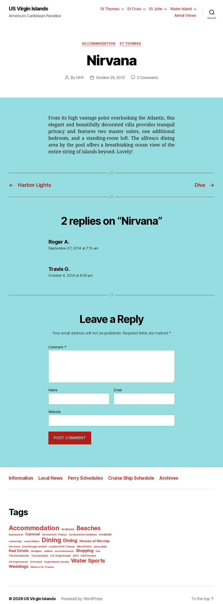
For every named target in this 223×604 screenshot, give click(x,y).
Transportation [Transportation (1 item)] (104, 549)
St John (157, 9)
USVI (82, 77)
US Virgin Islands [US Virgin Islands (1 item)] (63, 553)
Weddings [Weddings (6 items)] (52, 559)
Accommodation (99, 43)
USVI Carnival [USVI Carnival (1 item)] (44, 553)
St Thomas (113, 9)
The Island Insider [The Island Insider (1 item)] (85, 549)
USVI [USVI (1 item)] (32, 553)
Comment (56, 347)
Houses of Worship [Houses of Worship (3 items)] (75, 539)
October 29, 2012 (111, 77)
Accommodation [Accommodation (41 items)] (33, 526)
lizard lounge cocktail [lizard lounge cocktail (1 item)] (20, 544)
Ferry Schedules (84, 476)
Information (20, 476)
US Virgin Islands (28, 8)
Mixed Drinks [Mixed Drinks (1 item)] (67, 544)
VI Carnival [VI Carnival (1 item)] (79, 553)
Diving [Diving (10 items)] (52, 538)
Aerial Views (186, 15)
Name (52, 390)
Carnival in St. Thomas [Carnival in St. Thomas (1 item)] (36, 533)
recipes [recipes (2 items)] (13, 549)
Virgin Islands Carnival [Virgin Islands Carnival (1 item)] (99, 553)
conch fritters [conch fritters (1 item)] (16, 539)
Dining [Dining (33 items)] (34, 538)
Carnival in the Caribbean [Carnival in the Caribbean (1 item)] (63, 533)
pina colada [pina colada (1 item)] (82, 544)
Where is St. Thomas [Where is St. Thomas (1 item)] (75, 559)
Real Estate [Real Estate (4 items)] (99, 544)
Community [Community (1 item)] (99, 533)
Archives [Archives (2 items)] (66, 528)
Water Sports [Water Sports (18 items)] (25, 559)
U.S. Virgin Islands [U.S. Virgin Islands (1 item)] (18, 553)
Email (118, 390)
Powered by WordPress (78, 591)
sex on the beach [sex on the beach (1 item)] (39, 549)
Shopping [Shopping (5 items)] (58, 549)
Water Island (181, 9)
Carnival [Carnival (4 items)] (15, 533)
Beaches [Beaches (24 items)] (85, 527)
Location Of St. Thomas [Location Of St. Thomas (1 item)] (45, 544)
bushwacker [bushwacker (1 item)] (105, 528)
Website (54, 411)
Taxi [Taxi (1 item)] (71, 549)
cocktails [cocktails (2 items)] (85, 533)
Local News (50, 476)
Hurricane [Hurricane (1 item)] (97, 539)
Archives (164, 476)
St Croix (136, 9)
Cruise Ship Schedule (128, 476)
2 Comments (146, 77)
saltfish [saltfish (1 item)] (24, 549)
